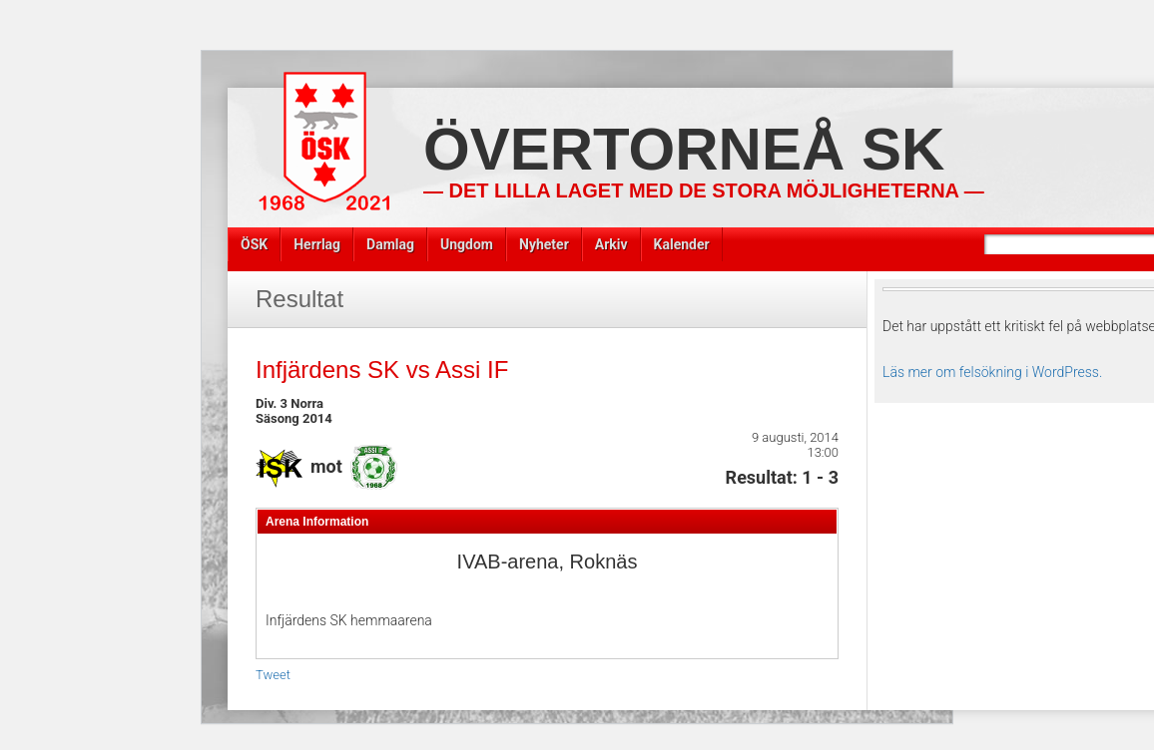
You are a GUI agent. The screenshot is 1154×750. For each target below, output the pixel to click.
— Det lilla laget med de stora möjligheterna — (703, 190)
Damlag (390, 244)
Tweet (273, 674)
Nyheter (544, 244)
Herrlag (316, 244)
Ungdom (466, 244)
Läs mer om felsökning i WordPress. (992, 372)
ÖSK (254, 244)
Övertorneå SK (683, 149)
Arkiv (611, 244)
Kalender (682, 244)
